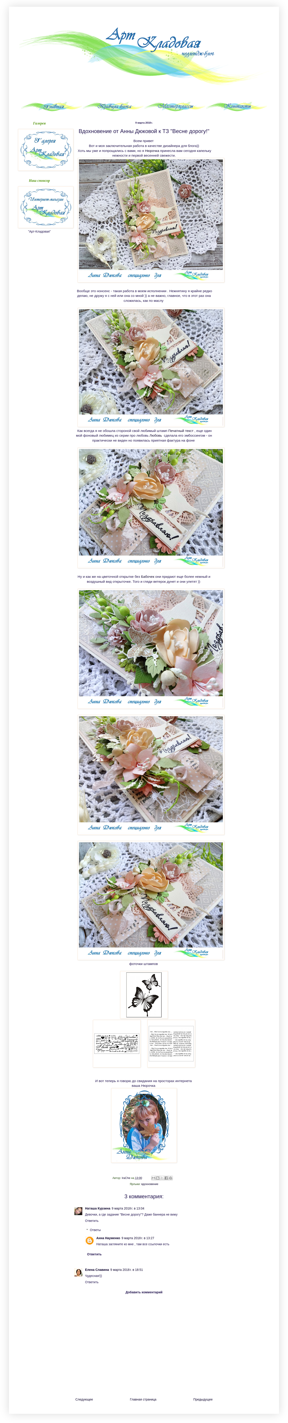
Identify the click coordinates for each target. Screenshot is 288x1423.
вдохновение (149, 1184)
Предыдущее (203, 1399)
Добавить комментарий (144, 1292)
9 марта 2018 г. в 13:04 (128, 1208)
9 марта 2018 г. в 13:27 (138, 1238)
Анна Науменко (108, 1238)
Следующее (84, 1399)
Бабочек (147, 576)
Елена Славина (97, 1270)
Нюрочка (152, 151)
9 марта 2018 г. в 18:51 (126, 1270)
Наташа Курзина (97, 1208)
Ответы (95, 1230)
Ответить (92, 1221)
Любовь (156, 435)
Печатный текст (181, 431)
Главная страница (143, 1399)
